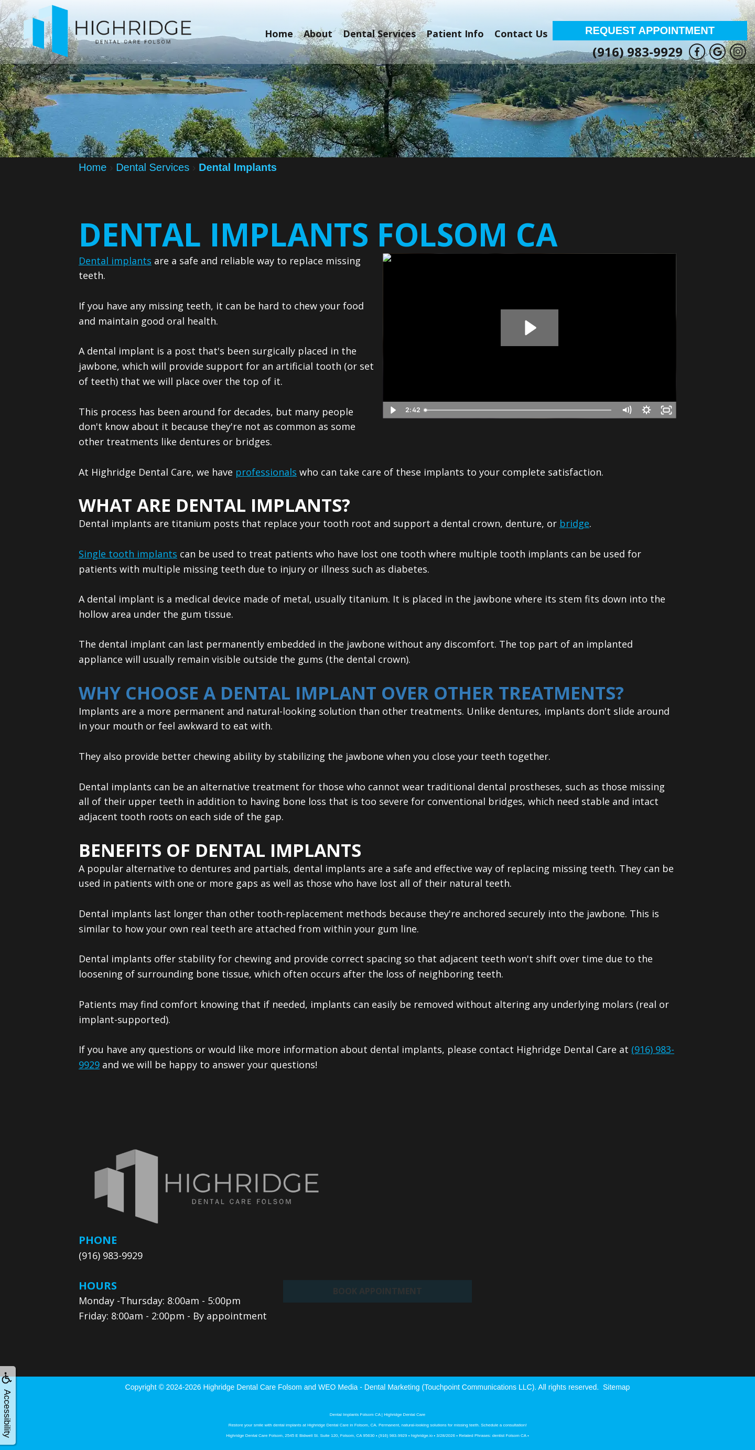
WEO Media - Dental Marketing (369, 1387)
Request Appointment (650, 30)
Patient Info (455, 33)
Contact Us (520, 33)
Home (279, 33)
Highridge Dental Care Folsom (252, 1387)
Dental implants (115, 260)
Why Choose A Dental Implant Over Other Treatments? (351, 693)
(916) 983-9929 (637, 51)
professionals (266, 472)
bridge (574, 523)
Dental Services (379, 33)
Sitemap (616, 1387)
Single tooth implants (128, 553)
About (318, 33)
